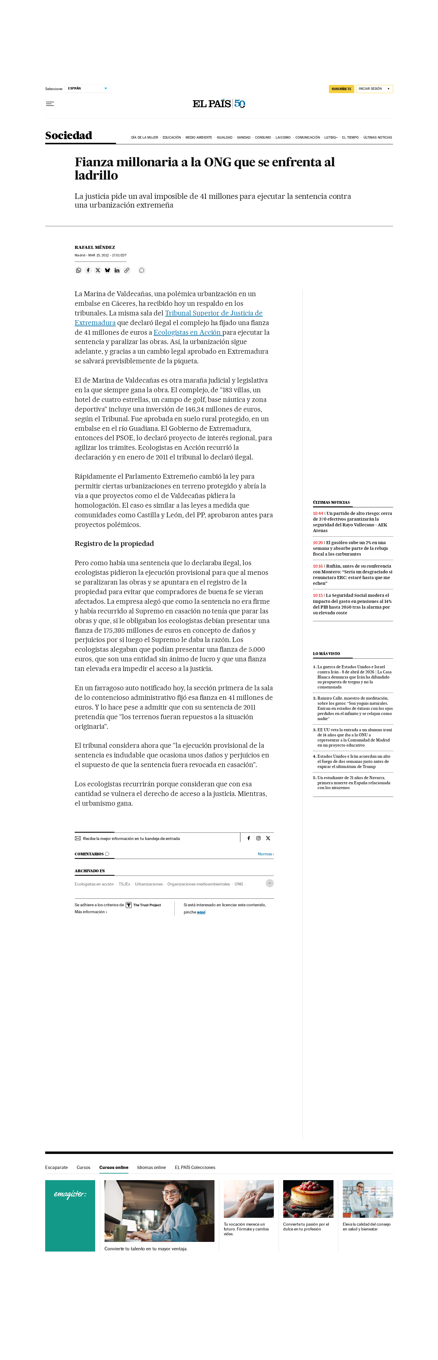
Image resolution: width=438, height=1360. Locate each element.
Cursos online (113, 1167)
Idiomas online (151, 1167)
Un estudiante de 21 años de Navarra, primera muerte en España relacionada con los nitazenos (354, 782)
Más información (91, 911)
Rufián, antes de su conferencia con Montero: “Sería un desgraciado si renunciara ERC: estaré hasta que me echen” (353, 574)
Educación (172, 137)
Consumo (263, 137)
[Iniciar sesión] (374, 89)
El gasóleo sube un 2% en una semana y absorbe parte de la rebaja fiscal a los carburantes (350, 548)
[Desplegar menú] (50, 104)
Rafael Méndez (95, 247)
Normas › (266, 854)
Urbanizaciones (149, 884)
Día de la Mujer (144, 137)
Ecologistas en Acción (188, 332)
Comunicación (308, 137)
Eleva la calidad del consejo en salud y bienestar (367, 1226)
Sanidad (244, 137)
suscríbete (342, 89)
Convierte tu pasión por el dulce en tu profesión (306, 1226)
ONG (239, 884)
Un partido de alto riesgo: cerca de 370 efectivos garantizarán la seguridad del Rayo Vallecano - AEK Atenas (352, 522)
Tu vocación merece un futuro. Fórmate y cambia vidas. (246, 1229)
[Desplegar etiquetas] (270, 883)
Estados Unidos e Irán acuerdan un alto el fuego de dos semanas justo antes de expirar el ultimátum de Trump (354, 761)
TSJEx (124, 884)
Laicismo (283, 137)
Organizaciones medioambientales (198, 884)
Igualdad (225, 137)
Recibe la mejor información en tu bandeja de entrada (131, 838)
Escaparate (56, 1167)
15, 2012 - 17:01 (107, 255)
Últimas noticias (378, 137)
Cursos (83, 1167)
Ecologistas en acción (94, 884)
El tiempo (350, 137)
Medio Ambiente (199, 137)
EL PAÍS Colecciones (195, 1167)
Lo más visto (326, 653)
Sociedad (68, 136)
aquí (201, 911)
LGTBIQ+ (331, 137)
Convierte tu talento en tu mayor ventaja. (146, 1249)
